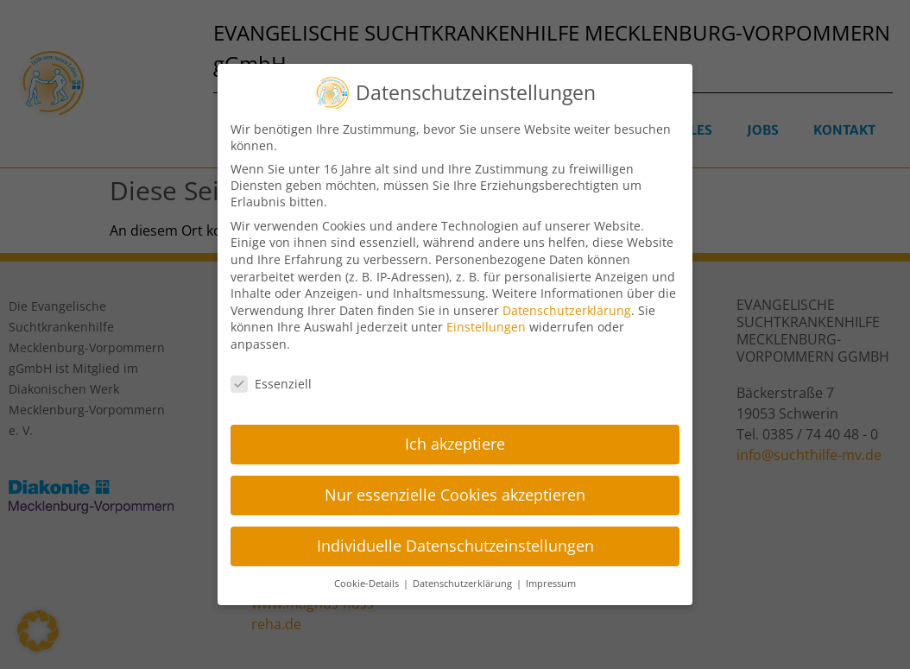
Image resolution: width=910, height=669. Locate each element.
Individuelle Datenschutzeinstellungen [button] (455, 541)
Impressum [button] (551, 579)
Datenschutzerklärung (566, 306)
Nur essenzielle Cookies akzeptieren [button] (455, 491)
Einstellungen (486, 322)
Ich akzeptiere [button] (455, 440)
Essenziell (271, 379)
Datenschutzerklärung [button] (464, 579)
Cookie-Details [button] (367, 579)
